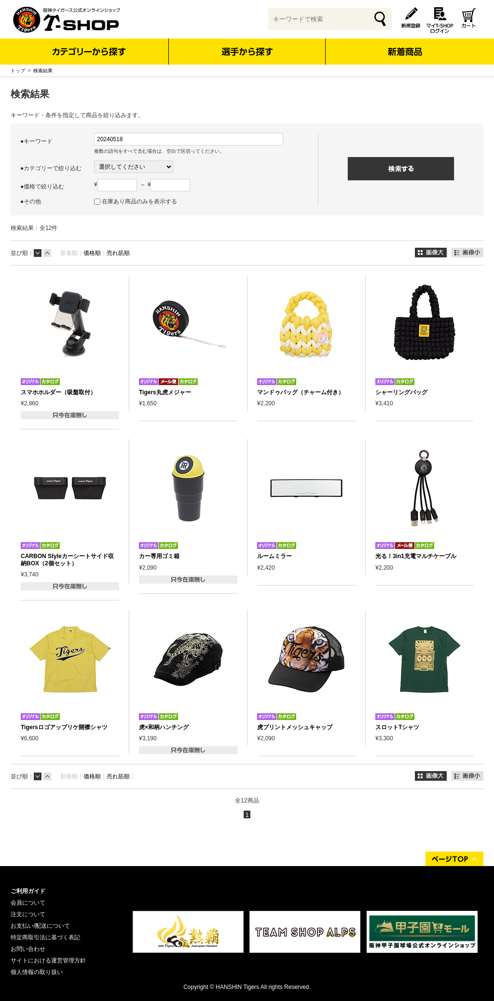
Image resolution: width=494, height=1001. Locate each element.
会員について (28, 902)
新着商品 (404, 45)
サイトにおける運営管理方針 (48, 960)
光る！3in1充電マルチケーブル (415, 556)
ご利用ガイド (28, 891)
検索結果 (43, 70)
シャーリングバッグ (401, 392)
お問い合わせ (28, 949)
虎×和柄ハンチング (164, 727)
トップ (18, 70)
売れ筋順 (118, 253)
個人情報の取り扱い (37, 972)
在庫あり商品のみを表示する (139, 201)
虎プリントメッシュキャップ (294, 727)
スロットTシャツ (397, 727)
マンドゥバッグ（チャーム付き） (300, 392)
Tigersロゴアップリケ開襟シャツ (64, 727)
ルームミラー (274, 556)
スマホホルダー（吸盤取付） (58, 392)
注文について (28, 914)
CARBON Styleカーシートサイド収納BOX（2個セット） (67, 559)
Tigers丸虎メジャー (165, 392)
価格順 (92, 253)
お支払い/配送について (40, 925)
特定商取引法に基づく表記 (45, 937)
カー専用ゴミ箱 (159, 556)
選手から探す (247, 52)
